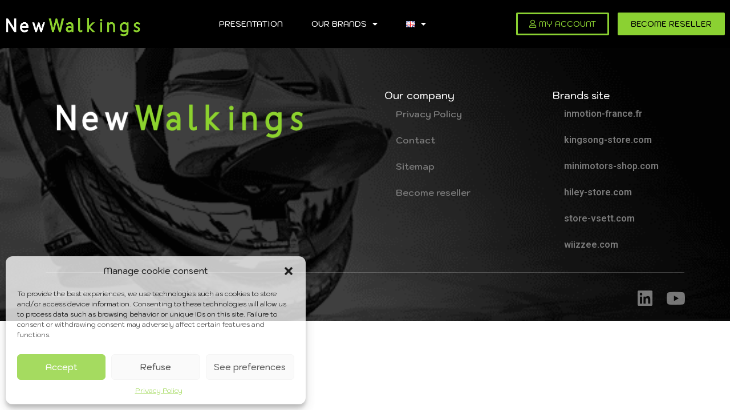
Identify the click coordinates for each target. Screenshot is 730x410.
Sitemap (415, 166)
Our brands (344, 24)
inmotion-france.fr (603, 113)
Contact (415, 140)
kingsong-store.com (608, 139)
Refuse (155, 367)
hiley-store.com (598, 192)
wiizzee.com (591, 244)
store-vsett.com (599, 218)
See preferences (250, 367)
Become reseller (433, 192)
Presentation (251, 23)
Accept (62, 367)
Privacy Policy (158, 390)
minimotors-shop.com (611, 166)
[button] (288, 271)
